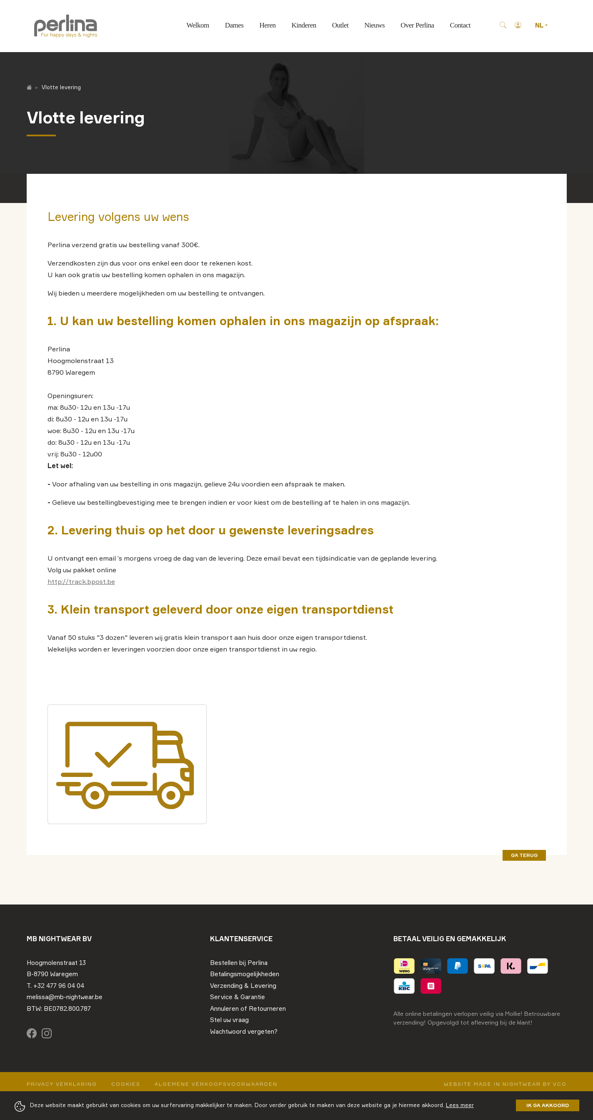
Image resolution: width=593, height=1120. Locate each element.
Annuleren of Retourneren (248, 1008)
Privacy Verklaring (62, 1084)
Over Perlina (417, 25)
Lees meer (460, 1105)
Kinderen (303, 25)
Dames (234, 25)
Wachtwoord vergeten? (244, 1031)
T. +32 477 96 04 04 (55, 986)
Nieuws (374, 25)
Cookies (125, 1084)
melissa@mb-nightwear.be (65, 997)
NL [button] (540, 25)
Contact (460, 25)
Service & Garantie (237, 997)
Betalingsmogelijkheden (244, 974)
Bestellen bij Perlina (239, 963)
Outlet (340, 25)
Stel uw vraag (229, 1020)
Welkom (198, 25)
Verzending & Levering (243, 986)
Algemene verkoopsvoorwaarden (216, 1084)
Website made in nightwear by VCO (505, 1084)
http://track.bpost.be (81, 581)
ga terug (524, 855)
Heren (267, 25)
